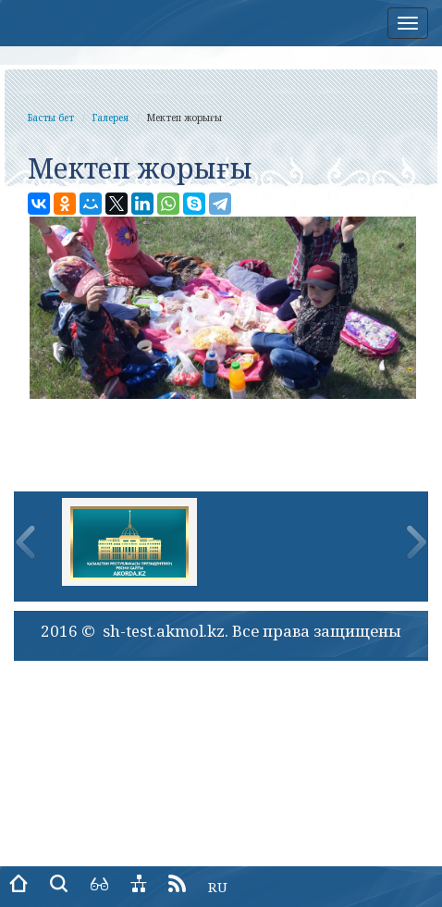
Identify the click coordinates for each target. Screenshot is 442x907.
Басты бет (51, 117)
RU (217, 886)
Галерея (110, 117)
